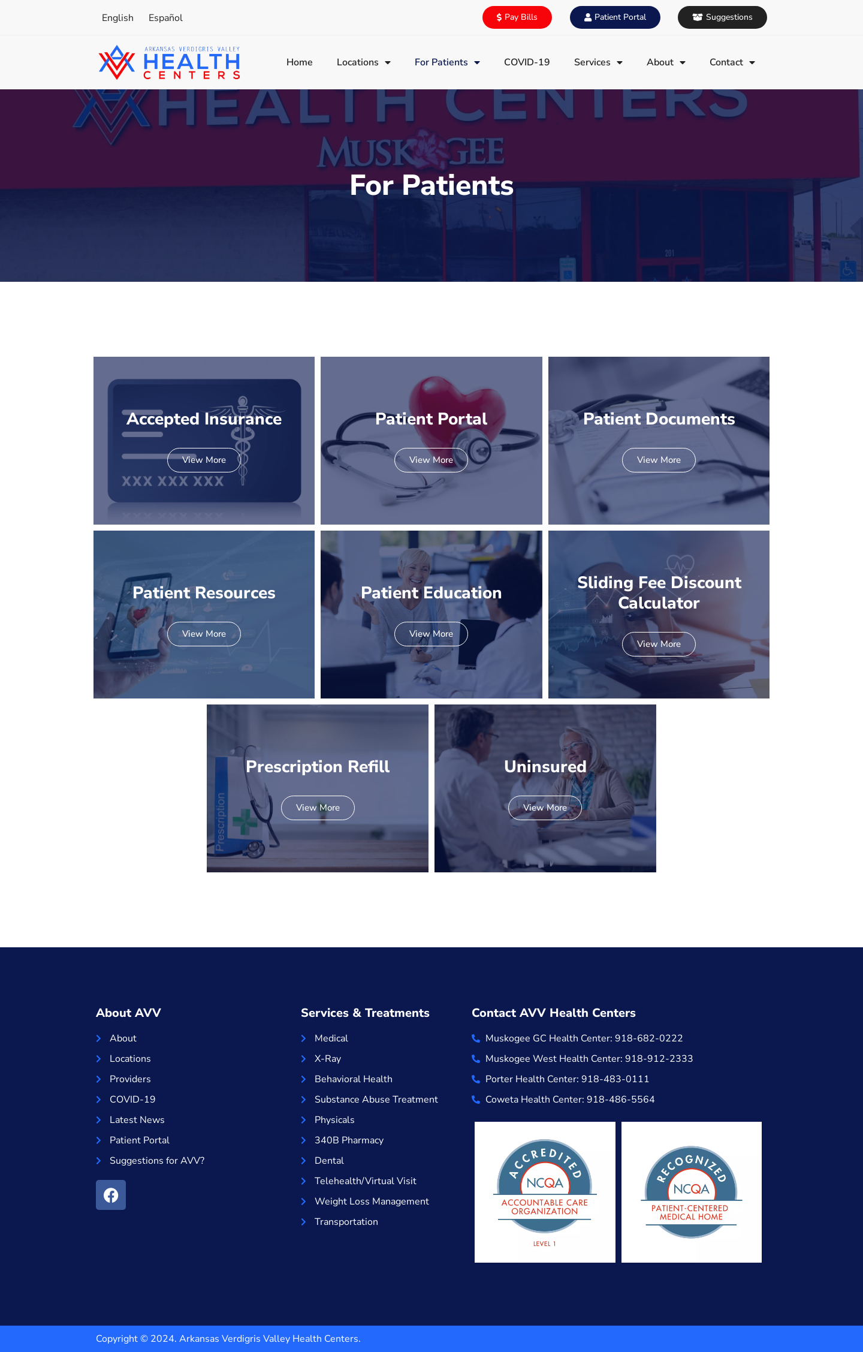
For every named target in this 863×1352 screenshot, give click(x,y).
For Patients (447, 62)
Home (299, 62)
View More (204, 460)
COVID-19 (527, 62)
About (666, 62)
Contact (732, 62)
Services (598, 62)
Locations (364, 62)
